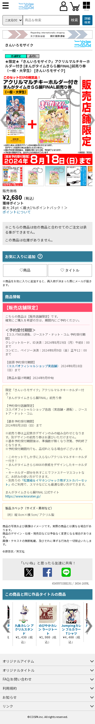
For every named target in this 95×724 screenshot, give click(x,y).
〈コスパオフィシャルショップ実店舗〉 (32, 366)
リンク (8, 706)
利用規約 (10, 688)
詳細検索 (87, 20)
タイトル (70, 270)
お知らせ (10, 697)
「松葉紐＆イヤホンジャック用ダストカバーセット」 (46, 482)
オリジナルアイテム (18, 661)
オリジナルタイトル (18, 670)
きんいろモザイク (19, 44)
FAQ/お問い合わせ (17, 679)
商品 (25, 270)
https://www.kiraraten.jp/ (23, 496)
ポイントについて (17, 211)
